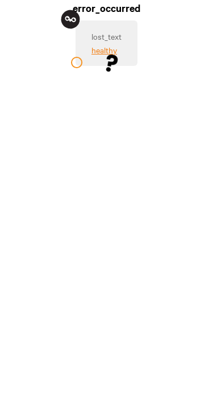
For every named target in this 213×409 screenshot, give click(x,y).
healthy (104, 50)
